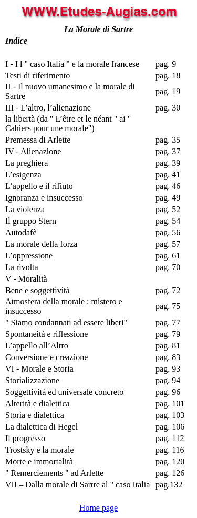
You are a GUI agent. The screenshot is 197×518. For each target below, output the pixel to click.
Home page (98, 507)
